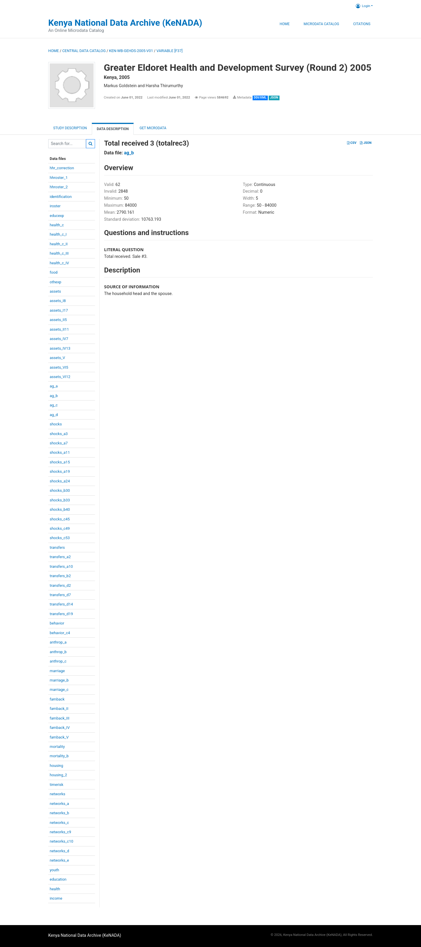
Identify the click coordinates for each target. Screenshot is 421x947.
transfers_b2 (60, 576)
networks (57, 794)
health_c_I (58, 234)
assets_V (57, 358)
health (55, 889)
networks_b (59, 813)
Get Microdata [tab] (152, 128)
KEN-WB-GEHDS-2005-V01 (131, 51)
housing (56, 765)
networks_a (59, 803)
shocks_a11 (60, 452)
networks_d (59, 851)
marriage (57, 671)
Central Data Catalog (84, 51)
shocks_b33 (60, 500)
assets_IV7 (59, 339)
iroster (55, 206)
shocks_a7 (59, 443)
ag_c (54, 405)
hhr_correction (62, 168)
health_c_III (59, 253)
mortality (57, 746)
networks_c (59, 822)
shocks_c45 (60, 519)
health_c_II (59, 244)
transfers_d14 (61, 604)
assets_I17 (59, 310)
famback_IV (60, 727)
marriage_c (59, 689)
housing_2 (58, 775)
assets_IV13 (60, 348)
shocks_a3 (59, 434)
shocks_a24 (60, 481)
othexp (55, 282)
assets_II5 (58, 320)
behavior (57, 623)
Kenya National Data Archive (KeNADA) (125, 23)
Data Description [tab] (113, 129)
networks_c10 (61, 841)
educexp (57, 215)
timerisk (56, 784)
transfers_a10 (61, 566)
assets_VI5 (59, 367)
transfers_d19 (61, 614)
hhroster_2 (59, 187)
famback (57, 699)
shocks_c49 (60, 528)
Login (363, 6)
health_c (57, 225)
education (58, 879)
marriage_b (59, 680)
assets (55, 291)
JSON (365, 143)
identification (61, 196)
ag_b (54, 396)
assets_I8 (58, 301)
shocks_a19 (60, 471)
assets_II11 (59, 329)
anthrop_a (58, 642)
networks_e (59, 860)
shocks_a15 (60, 462)
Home (284, 24)
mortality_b (59, 756)
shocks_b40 (60, 509)
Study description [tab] (70, 128)
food (54, 272)
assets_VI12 (60, 377)
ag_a (54, 386)
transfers (57, 547)
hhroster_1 (59, 177)
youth (54, 870)
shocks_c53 (60, 538)
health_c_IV (59, 263)
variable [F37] (169, 51)
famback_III (59, 718)
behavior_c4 (60, 633)
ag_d (54, 415)
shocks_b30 (60, 490)
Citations (361, 24)
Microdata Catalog (321, 24)
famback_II (59, 708)
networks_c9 (60, 832)
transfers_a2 (60, 557)
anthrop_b (58, 652)
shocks (56, 424)
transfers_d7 (60, 595)
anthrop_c (58, 661)
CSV (351, 143)
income (56, 898)
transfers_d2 (60, 585)
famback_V (59, 737)
